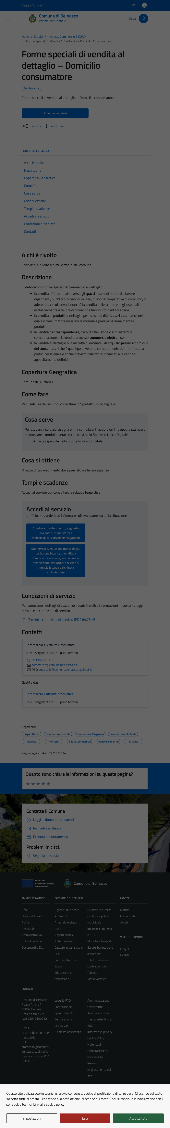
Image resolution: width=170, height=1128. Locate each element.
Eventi (124, 955)
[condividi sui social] (32, 126)
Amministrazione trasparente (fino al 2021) (99, 1019)
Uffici (25, 909)
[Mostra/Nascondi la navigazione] (8, 18)
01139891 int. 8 (40, 660)
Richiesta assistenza (68, 1031)
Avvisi (124, 922)
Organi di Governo (33, 916)
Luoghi (124, 948)
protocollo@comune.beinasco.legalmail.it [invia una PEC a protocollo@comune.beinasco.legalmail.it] (65, 669)
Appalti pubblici (64, 935)
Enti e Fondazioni (33, 941)
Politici (26, 922)
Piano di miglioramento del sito (99, 1069)
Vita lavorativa (96, 978)
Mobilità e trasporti (99, 941)
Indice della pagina (85, 151)
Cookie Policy (95, 1038)
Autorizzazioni (64, 941)
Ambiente (61, 916)
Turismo (92, 972)
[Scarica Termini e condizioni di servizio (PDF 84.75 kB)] (59, 619)
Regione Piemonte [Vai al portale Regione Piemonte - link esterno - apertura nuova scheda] (32, 5)
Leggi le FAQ (63, 1000)
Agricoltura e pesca (67, 909)
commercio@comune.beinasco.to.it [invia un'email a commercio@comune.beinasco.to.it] (51, 664)
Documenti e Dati (33, 947)
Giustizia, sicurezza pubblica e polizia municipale (99, 916)
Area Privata (30, 1092)
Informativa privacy (100, 1031)
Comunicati (127, 916)
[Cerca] (143, 18)
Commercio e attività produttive (49, 694)
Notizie (124, 909)
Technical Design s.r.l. (48, 1116)
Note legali (94, 1044)
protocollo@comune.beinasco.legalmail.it (35, 1049)
